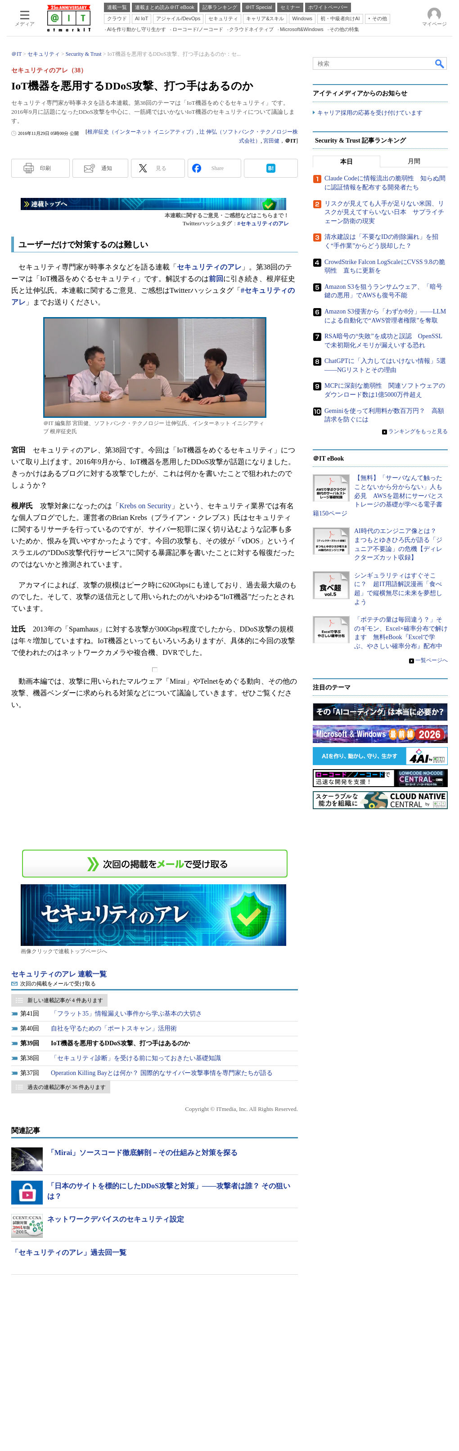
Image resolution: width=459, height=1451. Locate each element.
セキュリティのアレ (209, 267)
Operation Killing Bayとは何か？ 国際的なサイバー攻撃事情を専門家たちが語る (162, 1073)
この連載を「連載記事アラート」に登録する (155, 864)
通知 (106, 168)
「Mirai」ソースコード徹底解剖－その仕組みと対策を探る (142, 1152)
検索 (440, 63)
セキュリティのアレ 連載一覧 (59, 974)
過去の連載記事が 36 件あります (66, 1087)
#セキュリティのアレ (263, 223)
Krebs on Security (145, 506)
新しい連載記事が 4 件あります (65, 1000)
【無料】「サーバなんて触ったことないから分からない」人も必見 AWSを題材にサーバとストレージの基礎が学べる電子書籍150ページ (378, 496)
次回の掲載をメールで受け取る (58, 984)
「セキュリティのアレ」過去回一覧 (68, 1252)
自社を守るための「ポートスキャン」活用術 (114, 1028)
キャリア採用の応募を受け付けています (370, 112)
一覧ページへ (431, 660)
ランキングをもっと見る (418, 431)
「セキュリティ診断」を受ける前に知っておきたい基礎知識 (136, 1058)
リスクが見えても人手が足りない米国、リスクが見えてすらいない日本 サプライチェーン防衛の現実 (384, 212)
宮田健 (271, 141)
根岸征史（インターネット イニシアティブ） (142, 132)
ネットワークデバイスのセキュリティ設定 (115, 1219)
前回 (216, 278)
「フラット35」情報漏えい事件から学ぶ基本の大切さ (126, 1013)
